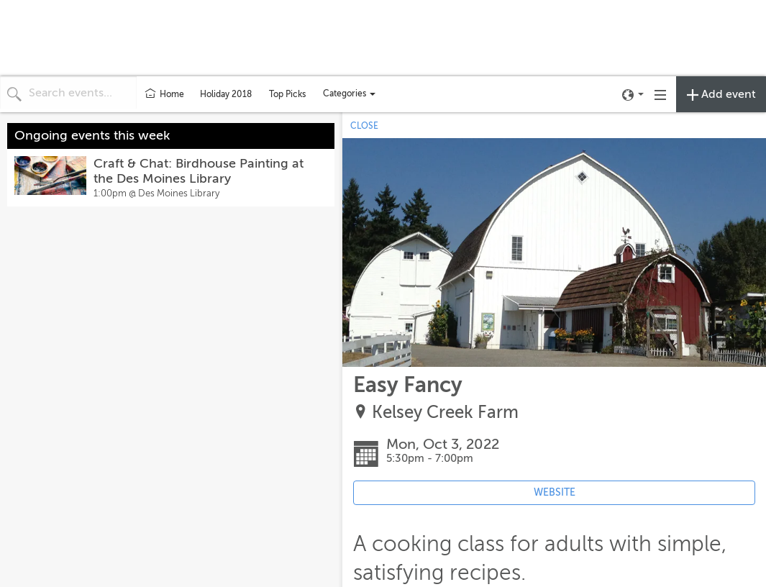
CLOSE (364, 126)
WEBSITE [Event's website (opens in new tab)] (554, 492)
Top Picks (287, 94)
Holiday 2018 (226, 94)
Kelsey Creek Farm (445, 412)
